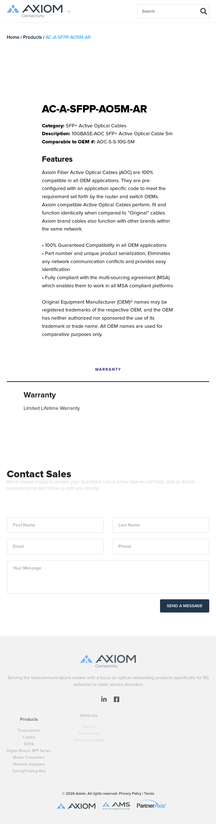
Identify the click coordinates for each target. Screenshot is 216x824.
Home (13, 37)
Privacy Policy (130, 794)
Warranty (108, 362)
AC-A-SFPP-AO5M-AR (68, 37)
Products (32, 37)
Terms (149, 794)
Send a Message (184, 598)
